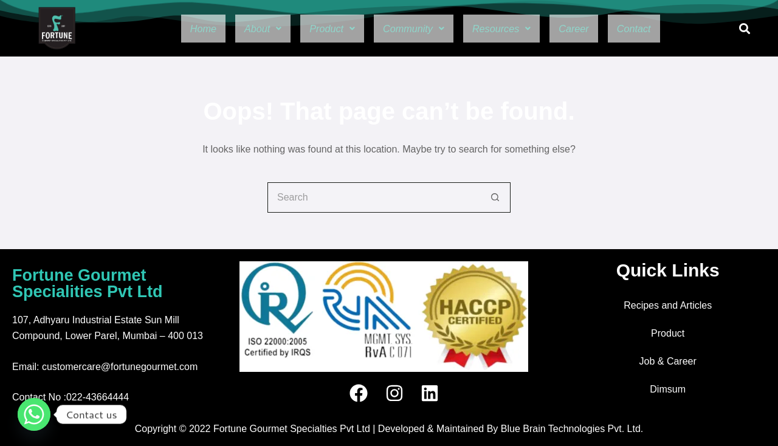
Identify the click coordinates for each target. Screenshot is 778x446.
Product (319, 28)
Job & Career (668, 361)
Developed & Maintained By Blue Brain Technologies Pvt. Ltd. (510, 429)
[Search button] (495, 197)
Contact (659, 28)
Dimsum (668, 389)
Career (591, 28)
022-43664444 (97, 397)
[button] (243, 28)
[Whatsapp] (34, 414)
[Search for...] (373, 197)
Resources (510, 28)
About (242, 28)
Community (410, 28)
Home (177, 28)
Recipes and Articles (668, 305)
